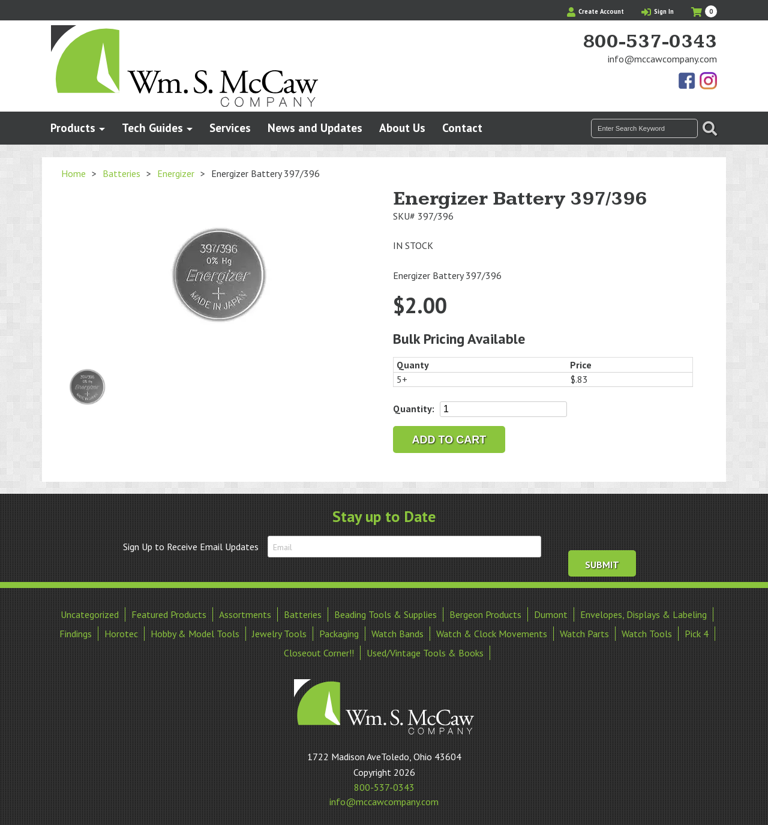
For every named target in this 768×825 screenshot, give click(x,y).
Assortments (245, 612)
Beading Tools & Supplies (385, 612)
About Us (402, 127)
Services (230, 127)
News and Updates (315, 127)
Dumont (551, 612)
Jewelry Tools (279, 631)
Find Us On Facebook (688, 81)
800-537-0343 (650, 42)
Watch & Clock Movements (491, 631)
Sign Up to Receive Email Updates (191, 546)
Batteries (121, 173)
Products (72, 127)
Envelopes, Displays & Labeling (643, 612)
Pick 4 (697, 631)
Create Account (595, 11)
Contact (462, 127)
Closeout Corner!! (319, 650)
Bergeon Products (485, 612)
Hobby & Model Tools (195, 631)
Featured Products (168, 612)
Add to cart (449, 440)
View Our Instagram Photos (708, 81)
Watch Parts (584, 631)
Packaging (339, 631)
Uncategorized (90, 612)
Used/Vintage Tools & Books (425, 650)
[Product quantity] (503, 409)
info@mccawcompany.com (662, 59)
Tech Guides (152, 127)
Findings (75, 631)
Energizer (175, 173)
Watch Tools (647, 631)
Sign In (657, 11)
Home (73, 173)
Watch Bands (397, 631)
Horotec (121, 631)
